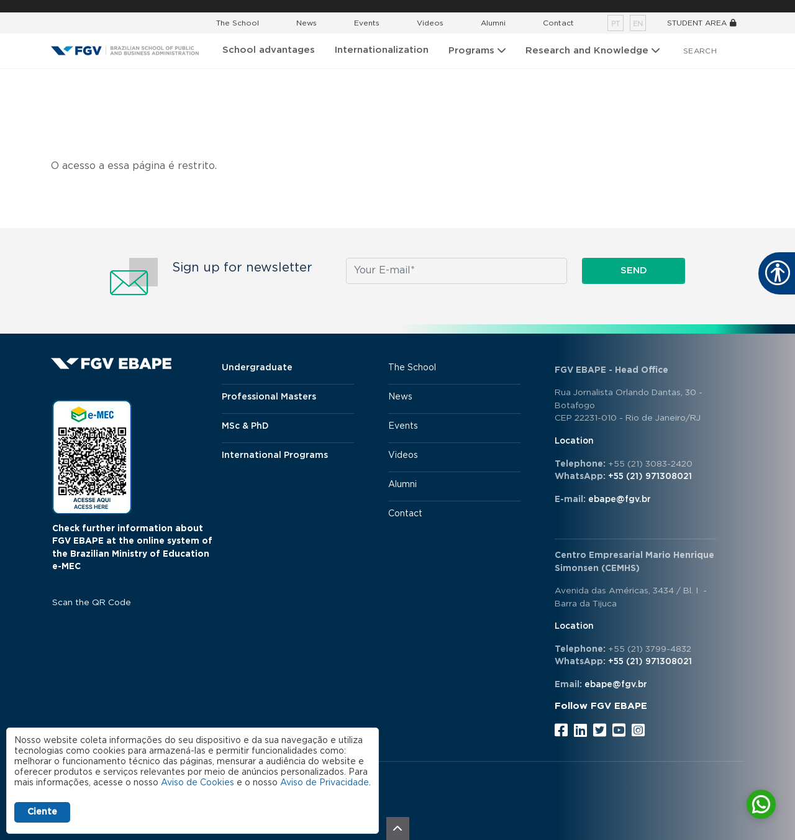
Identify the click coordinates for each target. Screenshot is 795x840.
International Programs (275, 455)
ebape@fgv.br (619, 499)
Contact (558, 23)
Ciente (42, 812)
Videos (430, 23)
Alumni (493, 23)
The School (237, 23)
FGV (389, 6)
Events (366, 23)
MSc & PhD (245, 426)
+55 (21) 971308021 (650, 476)
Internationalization (382, 50)
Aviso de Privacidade (324, 782)
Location (574, 441)
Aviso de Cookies (197, 782)
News (306, 23)
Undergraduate (257, 367)
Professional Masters (269, 397)
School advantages (268, 50)
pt (615, 24)
